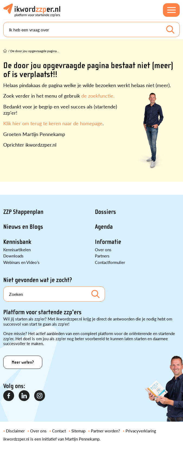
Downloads (13, 256)
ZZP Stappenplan (23, 212)
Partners (102, 256)
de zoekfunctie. (97, 95)
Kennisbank (17, 242)
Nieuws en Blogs (23, 226)
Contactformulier (110, 262)
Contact (59, 431)
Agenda (104, 226)
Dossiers (105, 212)
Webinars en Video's (21, 262)
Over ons (103, 249)
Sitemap (78, 431)
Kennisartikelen (17, 249)
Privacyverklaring (141, 431)
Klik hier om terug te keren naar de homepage (52, 123)
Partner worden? (105, 431)
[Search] (91, 29)
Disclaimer (15, 431)
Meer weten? (23, 362)
